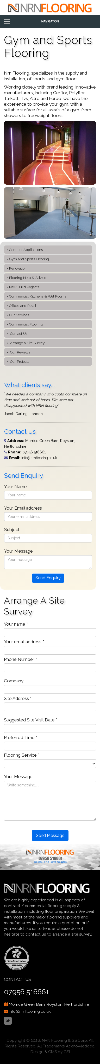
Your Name (15, 486)
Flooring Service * (21, 755)
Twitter (8, 1021)
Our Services (19, 315)
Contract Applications (26, 250)
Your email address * (24, 641)
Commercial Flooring (26, 324)
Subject (12, 529)
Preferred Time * (20, 737)
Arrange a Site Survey (27, 343)
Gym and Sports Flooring (29, 259)
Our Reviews (19, 352)
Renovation (18, 268)
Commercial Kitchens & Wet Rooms (37, 296)
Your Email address (23, 508)
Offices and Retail (22, 305)
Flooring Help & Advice (27, 278)
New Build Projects (24, 287)
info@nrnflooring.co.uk (39, 458)
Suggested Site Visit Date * (30, 719)
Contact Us (18, 333)
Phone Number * (20, 659)
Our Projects (19, 361)
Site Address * (18, 698)
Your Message (18, 551)
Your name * (16, 624)
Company (13, 680)
